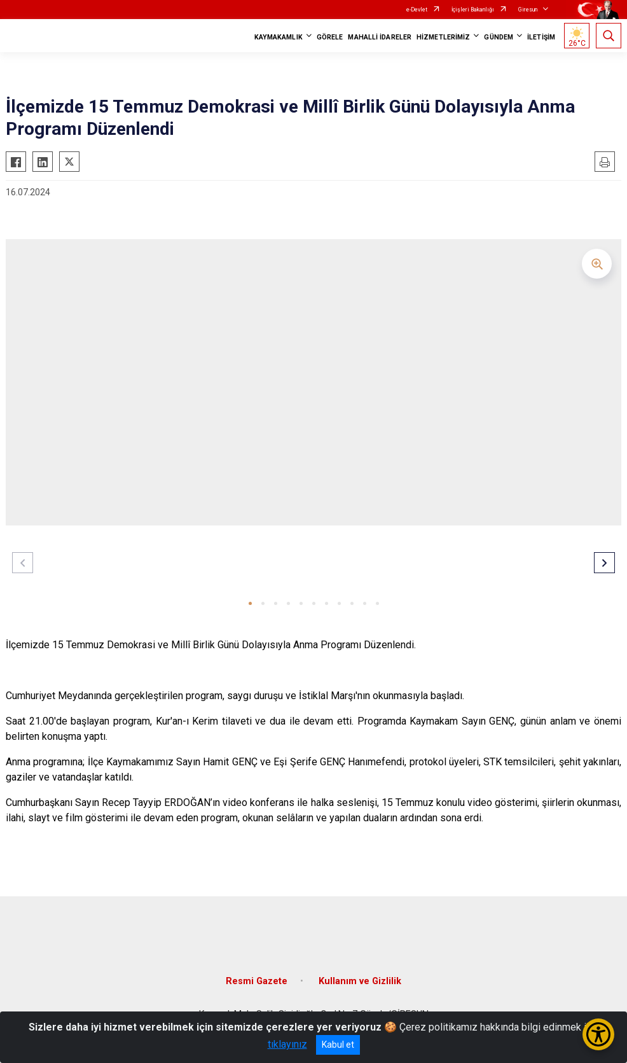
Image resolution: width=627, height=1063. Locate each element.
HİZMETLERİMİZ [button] (443, 37)
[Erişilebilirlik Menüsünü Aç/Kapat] (598, 1034)
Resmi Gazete (256, 981)
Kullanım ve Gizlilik (360, 981)
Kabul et (338, 1044)
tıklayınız (287, 1044)
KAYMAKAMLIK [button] (278, 37)
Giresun (527, 9)
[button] (250, 603)
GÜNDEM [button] (498, 37)
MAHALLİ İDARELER (379, 37)
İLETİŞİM (541, 37)
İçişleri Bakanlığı (472, 9)
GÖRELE (330, 37)
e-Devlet (416, 9)
